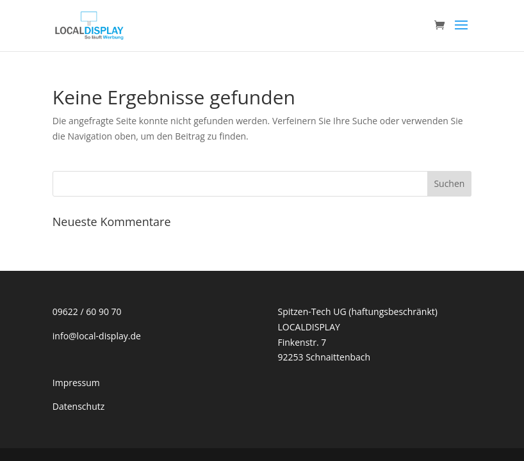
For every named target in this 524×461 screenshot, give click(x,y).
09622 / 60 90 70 (87, 311)
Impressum (76, 382)
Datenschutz (78, 406)
